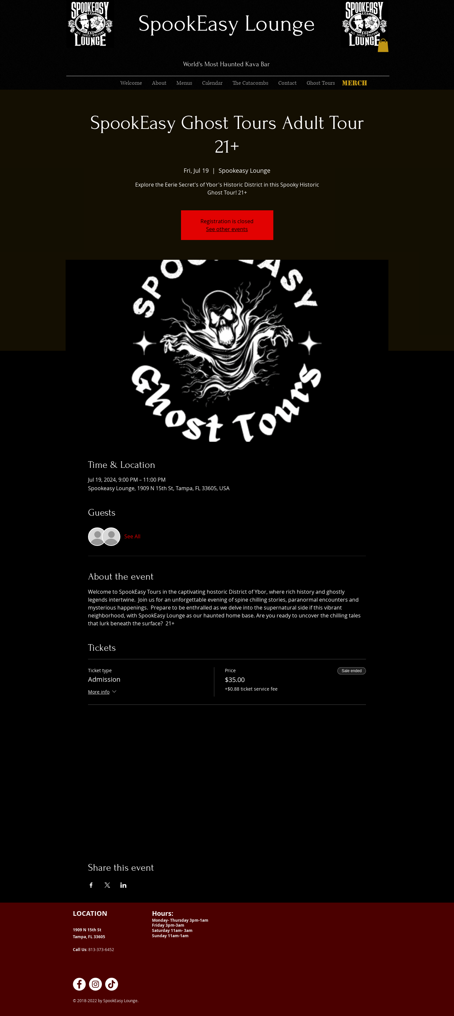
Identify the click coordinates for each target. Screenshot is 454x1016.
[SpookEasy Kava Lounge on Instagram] (95, 984)
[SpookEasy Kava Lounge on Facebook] (79, 984)
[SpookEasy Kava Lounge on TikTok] (111, 984)
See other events (227, 229)
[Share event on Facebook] (91, 885)
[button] (383, 45)
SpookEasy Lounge (226, 23)
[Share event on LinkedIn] (123, 885)
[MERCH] (355, 83)
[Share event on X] (107, 885)
